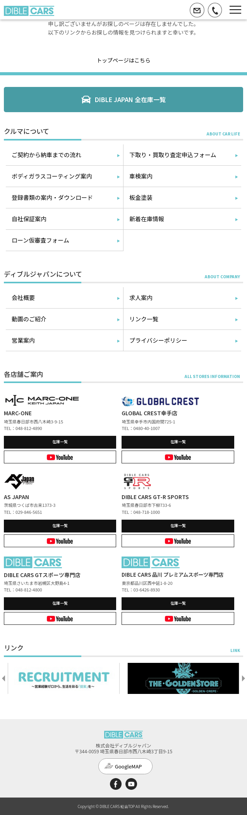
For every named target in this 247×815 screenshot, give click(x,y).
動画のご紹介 (29, 319)
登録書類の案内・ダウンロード (52, 197)
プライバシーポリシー (158, 340)
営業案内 (23, 340)
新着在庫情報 (146, 219)
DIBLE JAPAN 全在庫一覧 (130, 99)
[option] (64, 678)
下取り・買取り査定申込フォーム (172, 155)
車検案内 (141, 176)
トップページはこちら (123, 60)
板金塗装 (141, 197)
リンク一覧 (143, 319)
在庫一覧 (60, 441)
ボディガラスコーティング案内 (52, 176)
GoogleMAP (128, 766)
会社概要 (23, 297)
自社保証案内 (29, 219)
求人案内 (141, 297)
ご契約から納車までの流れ (46, 155)
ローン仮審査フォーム (40, 240)
